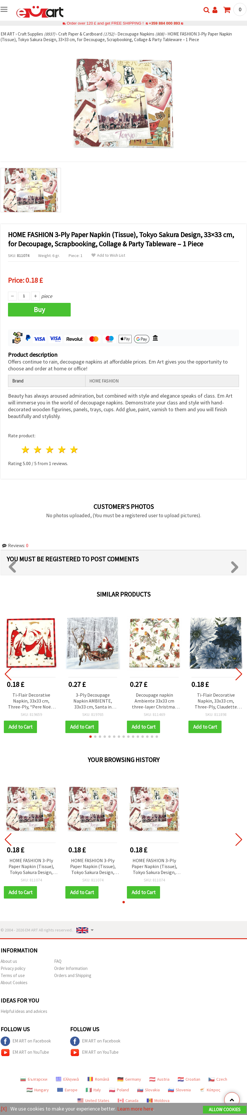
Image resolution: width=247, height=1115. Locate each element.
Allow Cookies (224, 1109)
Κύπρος (209, 1090)
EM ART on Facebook (26, 1041)
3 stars (50, 450)
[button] (90, 736)
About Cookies (14, 982)
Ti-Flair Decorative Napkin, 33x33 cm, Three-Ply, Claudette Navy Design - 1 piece (216, 701)
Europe (67, 1090)
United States (93, 1100)
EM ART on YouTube (25, 1052)
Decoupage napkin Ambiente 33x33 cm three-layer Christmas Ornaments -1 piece (154, 701)
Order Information (71, 968)
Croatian (189, 1079)
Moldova (158, 1100)
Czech (218, 1079)
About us (9, 961)
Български (33, 1079)
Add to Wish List (108, 255)
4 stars (62, 450)
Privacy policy (13, 968)
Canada (128, 1100)
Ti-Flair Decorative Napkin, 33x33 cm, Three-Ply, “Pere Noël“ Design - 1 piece (31, 701)
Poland (119, 1089)
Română (98, 1079)
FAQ (58, 961)
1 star (26, 450)
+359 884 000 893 (164, 23)
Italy (93, 1089)
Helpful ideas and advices (24, 1011)
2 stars (38, 450)
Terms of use (13, 975)
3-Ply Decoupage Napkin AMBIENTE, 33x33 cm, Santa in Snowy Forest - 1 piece (92, 701)
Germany (129, 1079)
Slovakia (148, 1089)
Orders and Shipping (72, 975)
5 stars (74, 450)
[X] (4, 1108)
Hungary (38, 1089)
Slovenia (179, 1089)
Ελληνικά (67, 1079)
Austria (159, 1079)
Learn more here (135, 1108)
